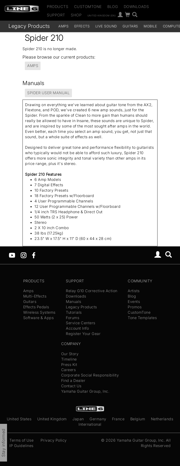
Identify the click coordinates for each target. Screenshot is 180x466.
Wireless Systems (39, 312)
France (118, 419)
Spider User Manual (48, 92)
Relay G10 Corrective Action (91, 290)
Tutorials (74, 312)
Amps (63, 26)
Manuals (73, 301)
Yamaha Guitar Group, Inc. (85, 391)
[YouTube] (12, 254)
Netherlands (162, 419)
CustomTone (88, 6)
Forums (72, 317)
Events (134, 301)
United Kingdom (52, 419)
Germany (98, 419)
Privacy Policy (54, 440)
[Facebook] (33, 254)
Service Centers (80, 323)
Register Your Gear (83, 333)
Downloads (136, 6)
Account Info (77, 328)
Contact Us (71, 386)
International (90, 424)
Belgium (137, 419)
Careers (68, 369)
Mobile (150, 26)
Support (56, 15)
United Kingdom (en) (101, 15)
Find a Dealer (73, 380)
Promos (135, 307)
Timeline (69, 359)
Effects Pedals (36, 307)
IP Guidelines (21, 445)
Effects (82, 26)
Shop (76, 15)
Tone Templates (142, 317)
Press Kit (69, 364)
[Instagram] (23, 254)
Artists (134, 290)
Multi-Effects (35, 296)
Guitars (130, 26)
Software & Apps (38, 317)
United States (19, 419)
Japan (78, 419)
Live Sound (106, 26)
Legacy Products (29, 26)
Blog (112, 6)
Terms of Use (21, 440)
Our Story (70, 353)
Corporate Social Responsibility (90, 375)
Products (57, 6)
